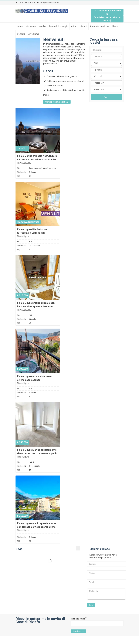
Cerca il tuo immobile (56, 102)
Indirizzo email (79, 618)
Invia (91, 605)
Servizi (84, 26)
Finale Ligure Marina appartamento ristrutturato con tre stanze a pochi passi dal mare (37, 453)
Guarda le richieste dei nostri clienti (107, 19)
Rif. (18, 168)
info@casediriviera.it (49, 2)
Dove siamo (33, 34)
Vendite (42, 26)
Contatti (21, 34)
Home (20, 26)
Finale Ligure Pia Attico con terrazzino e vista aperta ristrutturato (32, 233)
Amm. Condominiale (99, 26)
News (115, 26)
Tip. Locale (21, 172)
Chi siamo (31, 26)
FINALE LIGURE (24, 163)
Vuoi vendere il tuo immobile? (107, 12)
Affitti (73, 26)
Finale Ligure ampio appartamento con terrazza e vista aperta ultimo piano (36, 527)
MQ (18, 176)
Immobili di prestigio (58, 26)
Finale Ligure (23, 236)
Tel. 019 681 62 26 (26, 2)
